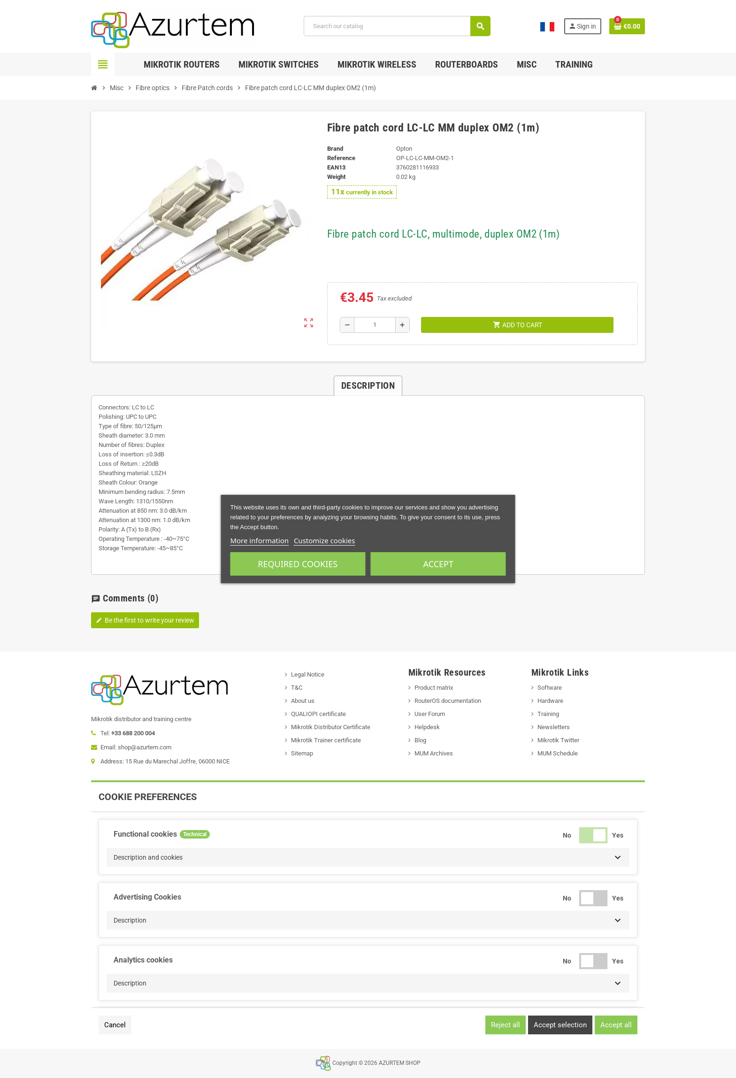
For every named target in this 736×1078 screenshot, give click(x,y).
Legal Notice (307, 674)
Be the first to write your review (145, 620)
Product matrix (433, 687)
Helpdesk (427, 727)
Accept (438, 564)
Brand (335, 148)
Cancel (115, 1025)
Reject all (505, 1025)
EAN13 (336, 167)
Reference (341, 158)
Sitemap (302, 753)
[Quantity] (375, 324)
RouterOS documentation (447, 700)
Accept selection (560, 1025)
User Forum (429, 713)
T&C (296, 687)
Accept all (616, 1025)
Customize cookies (324, 540)
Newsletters (553, 727)
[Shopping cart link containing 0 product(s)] (627, 26)
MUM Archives (433, 753)
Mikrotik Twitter (558, 740)
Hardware (550, 700)
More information (259, 540)
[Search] (397, 26)
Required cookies (297, 564)
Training (548, 713)
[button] (368, 857)
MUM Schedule (557, 753)
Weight (336, 176)
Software (549, 687)
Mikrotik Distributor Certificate (330, 727)
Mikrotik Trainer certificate (326, 740)
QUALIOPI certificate (318, 713)
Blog (420, 740)
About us (302, 700)
